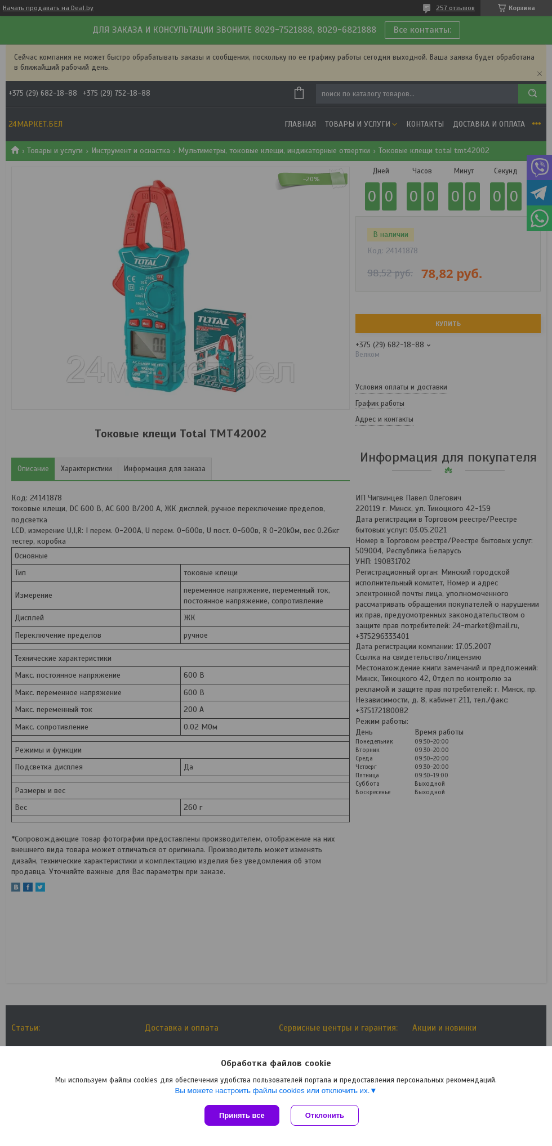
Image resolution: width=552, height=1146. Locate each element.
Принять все (242, 1115)
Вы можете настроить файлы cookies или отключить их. (272, 1090)
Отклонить (324, 1115)
